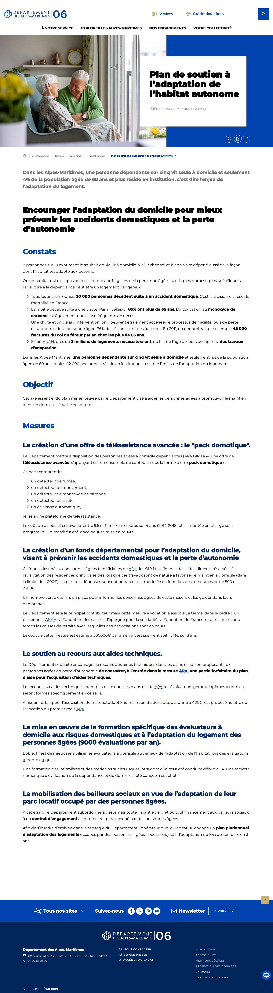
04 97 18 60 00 (37, 960)
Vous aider (76, 156)
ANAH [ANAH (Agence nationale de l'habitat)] (48, 341)
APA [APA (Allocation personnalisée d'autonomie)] (188, 456)
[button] (266, 975)
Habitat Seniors (96, 156)
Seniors (59, 156)
